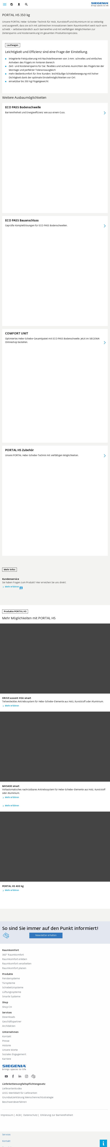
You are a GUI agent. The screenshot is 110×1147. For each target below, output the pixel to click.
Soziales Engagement (14, 1054)
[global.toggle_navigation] (4, 4)
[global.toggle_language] (11, 4)
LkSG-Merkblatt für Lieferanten (19, 1093)
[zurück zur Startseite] (99, 4)
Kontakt (6, 1036)
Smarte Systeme (11, 997)
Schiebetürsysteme (12, 988)
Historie (6, 1045)
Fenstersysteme (11, 979)
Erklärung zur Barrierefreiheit (56, 1115)
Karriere (6, 1059)
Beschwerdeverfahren (14, 1102)
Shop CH (7, 1007)
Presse (5, 1041)
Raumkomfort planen (14, 968)
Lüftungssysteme (11, 992)
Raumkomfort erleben (14, 959)
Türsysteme (8, 983)
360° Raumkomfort (13, 955)
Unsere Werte (10, 1050)
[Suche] (26, 4)
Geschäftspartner (11, 1022)
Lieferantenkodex (12, 1089)
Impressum (7, 1115)
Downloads (8, 1017)
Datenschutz (30, 1115)
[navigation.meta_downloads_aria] (19, 4)
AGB (18, 1115)
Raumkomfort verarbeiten (17, 964)
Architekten (8, 1026)
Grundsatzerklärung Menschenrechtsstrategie (27, 1097)
